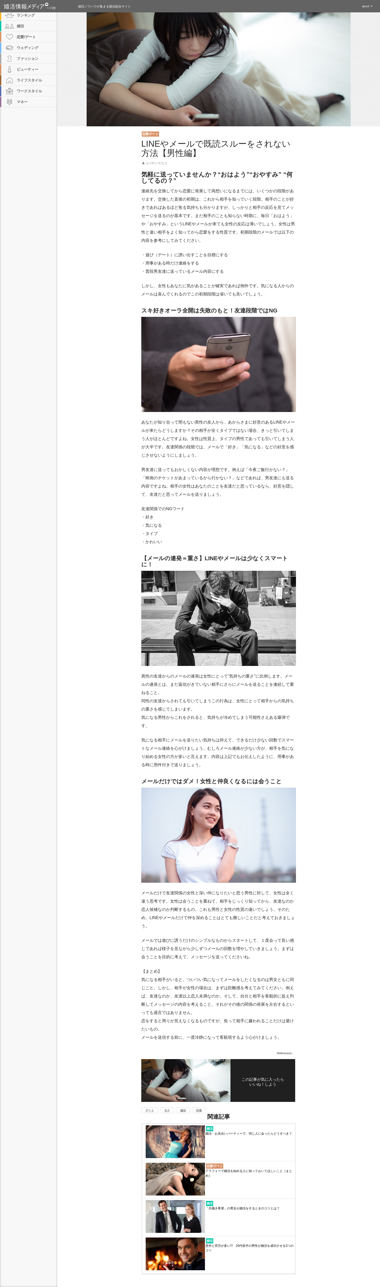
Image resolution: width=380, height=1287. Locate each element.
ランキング (26, 15)
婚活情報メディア (39, 6)
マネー (22, 102)
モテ (167, 1110)
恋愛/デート (150, 134)
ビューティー (27, 69)
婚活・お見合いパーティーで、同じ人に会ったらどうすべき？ (248, 1133)
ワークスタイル (29, 91)
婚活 (183, 1110)
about (365, 6)
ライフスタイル (29, 80)
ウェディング (27, 48)
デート (149, 1110)
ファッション (27, 58)
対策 (199, 1110)
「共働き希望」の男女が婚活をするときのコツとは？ (244, 1208)
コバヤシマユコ (156, 163)
